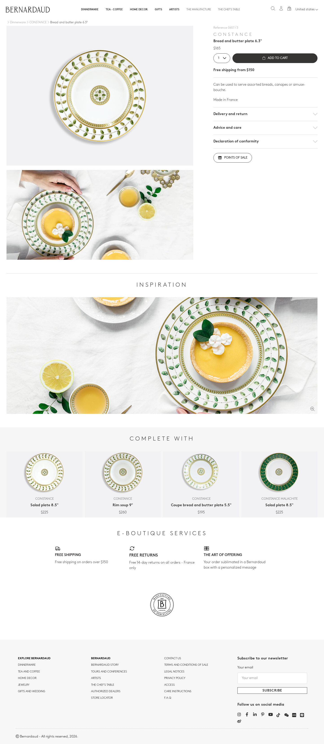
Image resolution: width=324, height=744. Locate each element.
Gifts (158, 9)
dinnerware (27, 665)
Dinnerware (90, 9)
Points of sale (232, 157)
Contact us (172, 658)
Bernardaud (100, 658)
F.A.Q (167, 698)
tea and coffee (29, 671)
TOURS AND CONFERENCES (109, 671)
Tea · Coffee (114, 9)
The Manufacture (198, 9)
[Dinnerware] (16, 22)
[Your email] (272, 678)
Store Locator (102, 698)
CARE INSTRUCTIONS (177, 691)
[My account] (281, 8)
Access (169, 685)
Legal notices (174, 671)
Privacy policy (174, 678)
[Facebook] (247, 714)
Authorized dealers (105, 691)
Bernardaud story (105, 665)
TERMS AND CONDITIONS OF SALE (186, 665)
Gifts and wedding (31, 691)
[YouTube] (270, 714)
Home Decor (139, 9)
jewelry (23, 685)
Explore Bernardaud (34, 658)
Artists (174, 9)
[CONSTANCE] (36, 22)
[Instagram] (239, 714)
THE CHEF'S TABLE (102, 685)
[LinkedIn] (255, 714)
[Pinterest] (263, 714)
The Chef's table (229, 9)
